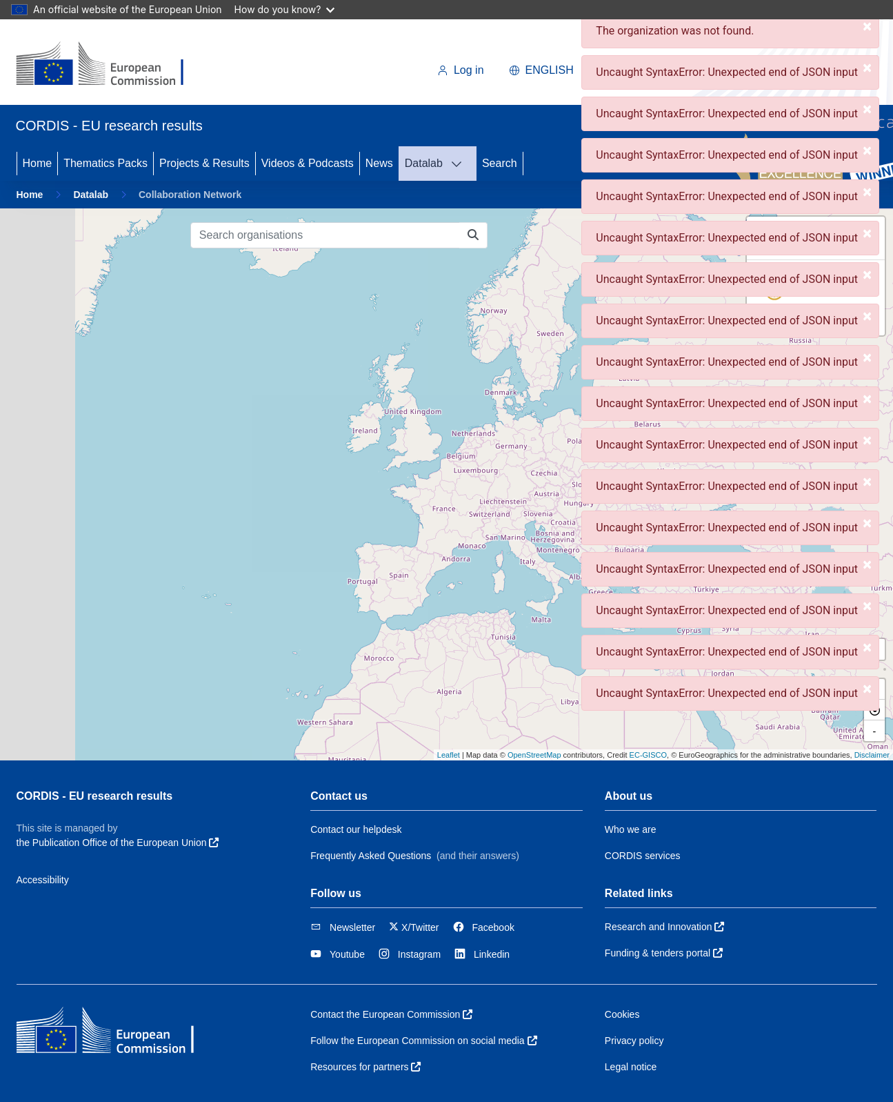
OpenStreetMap (534, 755)
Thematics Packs (105, 163)
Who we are (630, 829)
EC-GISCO (648, 755)
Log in (460, 70)
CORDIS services (643, 855)
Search (499, 163)
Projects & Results (204, 163)
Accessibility (43, 879)
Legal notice (631, 1066)
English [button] (541, 70)
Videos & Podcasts (307, 163)
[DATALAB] (460, 163)
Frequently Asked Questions (370, 855)
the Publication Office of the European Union (118, 842)
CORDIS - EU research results (95, 796)
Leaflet (448, 755)
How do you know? (284, 9)
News (379, 163)
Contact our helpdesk (355, 829)
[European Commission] (110, 64)
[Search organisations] (325, 235)
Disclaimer (872, 755)
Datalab (424, 163)
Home (37, 163)
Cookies (622, 1014)
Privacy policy (634, 1040)
